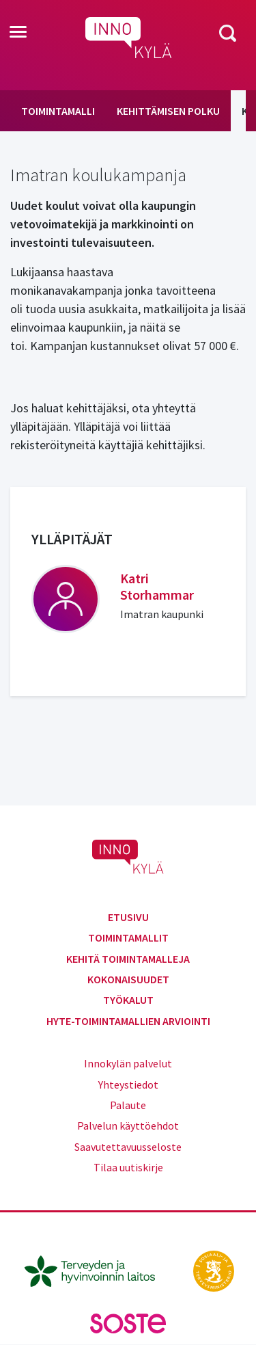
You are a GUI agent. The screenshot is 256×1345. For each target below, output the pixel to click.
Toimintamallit (128, 937)
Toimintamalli (58, 111)
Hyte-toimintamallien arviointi (128, 1021)
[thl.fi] (97, 1270)
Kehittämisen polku (168, 111)
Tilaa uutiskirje (128, 1167)
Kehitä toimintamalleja (128, 959)
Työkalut (128, 1000)
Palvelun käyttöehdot (128, 1125)
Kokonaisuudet (128, 979)
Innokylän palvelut (128, 1063)
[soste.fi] (128, 1322)
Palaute (128, 1105)
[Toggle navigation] (18, 33)
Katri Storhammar (157, 586)
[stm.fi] (213, 1270)
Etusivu (128, 917)
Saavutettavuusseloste (128, 1147)
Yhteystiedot (128, 1084)
